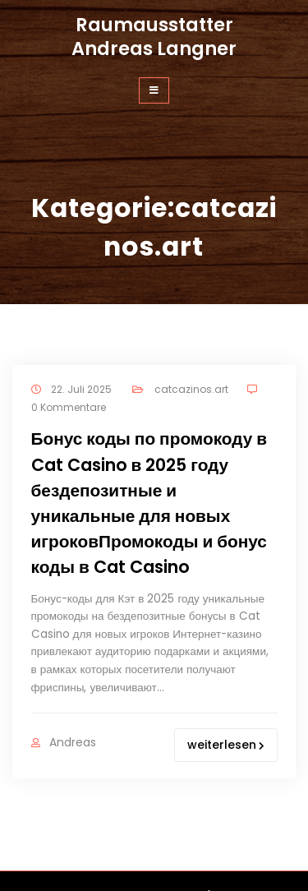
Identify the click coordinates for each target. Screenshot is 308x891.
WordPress (211, 847)
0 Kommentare (68, 403)
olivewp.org (200, 864)
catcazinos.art (185, 388)
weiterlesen (225, 697)
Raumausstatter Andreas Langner (154, 37)
